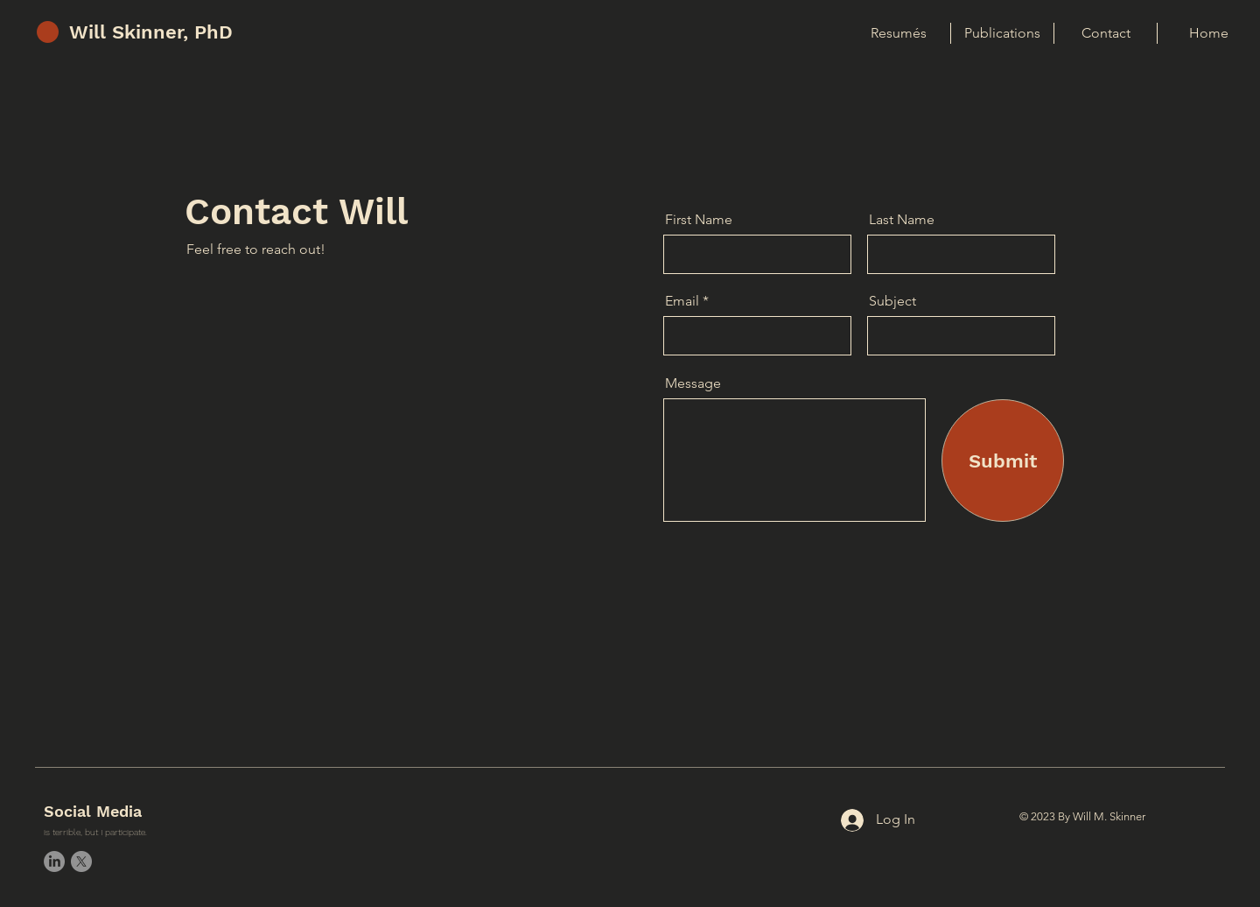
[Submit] (1003, 460)
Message (693, 383)
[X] (81, 861)
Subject (892, 301)
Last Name (901, 220)
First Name (698, 220)
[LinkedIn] (54, 861)
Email (682, 301)
